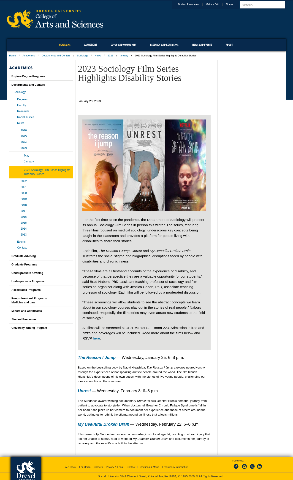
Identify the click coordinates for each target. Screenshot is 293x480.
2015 (24, 222)
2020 (24, 193)
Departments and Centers (55, 55)
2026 (24, 130)
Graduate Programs (24, 264)
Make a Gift (216, 4)
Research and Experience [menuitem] (164, 44)
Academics (29, 55)
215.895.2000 (186, 476)
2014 (24, 228)
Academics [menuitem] (65, 44)
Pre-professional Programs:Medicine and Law (29, 300)
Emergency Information (175, 467)
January (29, 161)
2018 (24, 205)
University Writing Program (29, 327)
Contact (22, 247)
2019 (24, 199)
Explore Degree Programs (28, 76)
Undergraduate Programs (28, 281)
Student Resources (192, 4)
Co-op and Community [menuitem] (123, 44)
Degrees (22, 99)
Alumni (234, 4)
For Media (85, 467)
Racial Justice (25, 117)
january (124, 55)
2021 (24, 187)
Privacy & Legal (114, 467)
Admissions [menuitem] (90, 44)
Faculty (21, 105)
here (96, 338)
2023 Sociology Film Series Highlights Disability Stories (47, 172)
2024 (24, 142)
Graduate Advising (23, 256)
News (98, 55)
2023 (110, 55)
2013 (24, 234)
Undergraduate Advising (27, 273)
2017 (24, 210)
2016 (24, 216)
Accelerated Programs (26, 290)
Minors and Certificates (26, 311)
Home (12, 55)
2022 (24, 181)
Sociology (82, 55)
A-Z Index (70, 467)
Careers (98, 467)
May (26, 155)
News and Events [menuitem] (202, 44)
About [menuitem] (229, 44)
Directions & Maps (148, 467)
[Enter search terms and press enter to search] (265, 4)
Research (23, 111)
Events (21, 241)
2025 (24, 136)
